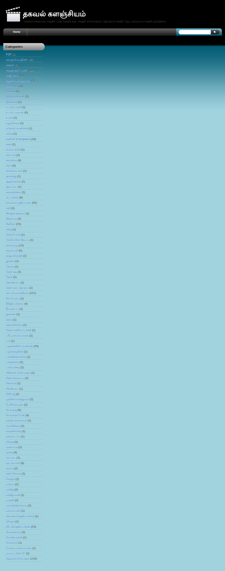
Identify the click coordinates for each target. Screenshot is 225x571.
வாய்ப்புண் (13, 510)
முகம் (9, 452)
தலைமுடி (12, 245)
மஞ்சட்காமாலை (16, 420)
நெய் (9, 319)
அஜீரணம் (12, 75)
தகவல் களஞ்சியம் (54, 13)
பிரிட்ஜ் (10, 394)
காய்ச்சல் (11, 160)
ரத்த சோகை (13, 473)
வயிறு (10, 489)
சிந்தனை (11, 218)
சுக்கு (9, 229)
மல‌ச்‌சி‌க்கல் (13, 426)
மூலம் (10, 468)
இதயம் (10, 91)
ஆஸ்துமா (12, 86)
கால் (9, 165)
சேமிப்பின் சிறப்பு (17, 240)
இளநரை (11, 102)
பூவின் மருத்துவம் (17, 399)
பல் (8, 341)
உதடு (9, 117)
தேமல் (10, 266)
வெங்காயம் (13, 532)
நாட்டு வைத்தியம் (17, 293)
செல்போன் (13, 234)
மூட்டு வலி (13, 463)
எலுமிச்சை (12, 123)
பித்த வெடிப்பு (15, 378)
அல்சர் (10, 64)
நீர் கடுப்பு (12, 309)
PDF (9, 54)
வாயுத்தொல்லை (16, 505)
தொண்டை (13, 282)
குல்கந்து (11, 176)
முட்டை (11, 457)
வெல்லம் (12, 542)
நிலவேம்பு (13, 298)
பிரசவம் (11, 383)
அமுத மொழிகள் (17, 59)
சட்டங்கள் (12, 197)
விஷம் (10, 521)
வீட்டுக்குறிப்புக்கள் (18, 526)
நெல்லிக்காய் (14, 325)
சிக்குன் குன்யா (15, 213)
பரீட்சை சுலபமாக (17, 335)
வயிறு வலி (13, 495)
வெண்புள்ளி (14, 537)
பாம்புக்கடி (13, 367)
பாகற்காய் (12, 362)
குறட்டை (11, 186)
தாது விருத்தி (14, 256)
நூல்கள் (11, 314)
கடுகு (9, 133)
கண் (8, 144)
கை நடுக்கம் (13, 192)
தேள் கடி (11, 271)
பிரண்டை (12, 388)
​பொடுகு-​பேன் (15, 415)
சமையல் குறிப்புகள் (19, 202)
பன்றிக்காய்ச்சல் (16, 357)
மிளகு (10, 442)
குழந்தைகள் (13, 181)
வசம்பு (10, 484)
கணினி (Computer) (18, 139)
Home (16, 31)
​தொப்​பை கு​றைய (17, 287)
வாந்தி (10, 500)
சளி (8, 208)
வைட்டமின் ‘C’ (15, 553)
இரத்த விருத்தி (15, 96)
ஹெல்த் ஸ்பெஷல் (18, 558)
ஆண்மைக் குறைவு (18, 80)
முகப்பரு (12, 447)
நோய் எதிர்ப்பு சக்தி (18, 330)
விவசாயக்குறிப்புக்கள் (20, 516)
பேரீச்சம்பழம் (14, 404)
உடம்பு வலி (13, 107)
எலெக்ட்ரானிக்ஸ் (17, 128)
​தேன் (9, 277)
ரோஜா (10, 479)
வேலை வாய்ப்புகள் (19, 548)
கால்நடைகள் (14, 170)
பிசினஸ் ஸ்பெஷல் (18, 372)
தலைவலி (12, 250)
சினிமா (10, 224)
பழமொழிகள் (14, 351)
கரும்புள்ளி (13, 149)
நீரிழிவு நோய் (15, 303)
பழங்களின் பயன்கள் (19, 346)
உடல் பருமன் (15, 112)
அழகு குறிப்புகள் (17, 70)
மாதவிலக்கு (13, 431)
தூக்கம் (10, 261)
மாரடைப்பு (13, 436)
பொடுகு (11, 410)
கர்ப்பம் (11, 155)
